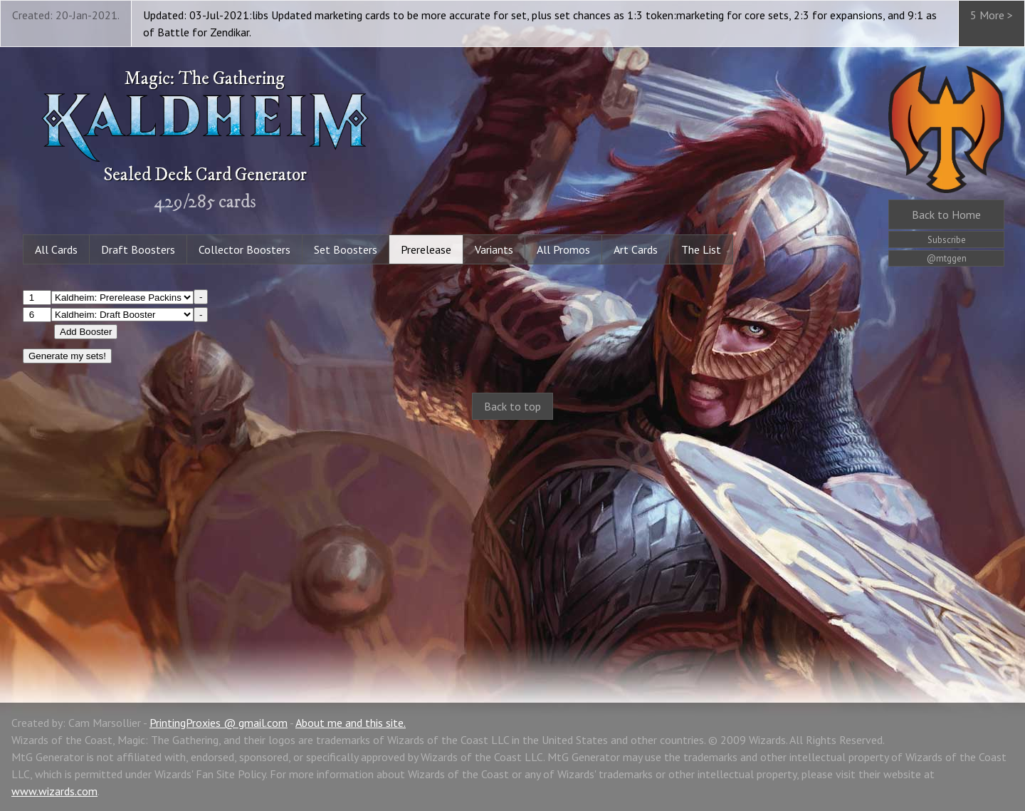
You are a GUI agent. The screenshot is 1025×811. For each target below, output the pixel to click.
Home (946, 214)
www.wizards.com (54, 791)
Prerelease (426, 249)
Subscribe (946, 240)
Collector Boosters (244, 249)
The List (701, 249)
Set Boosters (345, 249)
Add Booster (86, 331)
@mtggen (947, 258)
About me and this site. (350, 723)
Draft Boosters (138, 249)
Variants (494, 249)
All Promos (563, 249)
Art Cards (636, 249)
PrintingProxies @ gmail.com (218, 723)
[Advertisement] (512, 546)
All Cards (56, 249)
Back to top (512, 406)
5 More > (991, 15)
